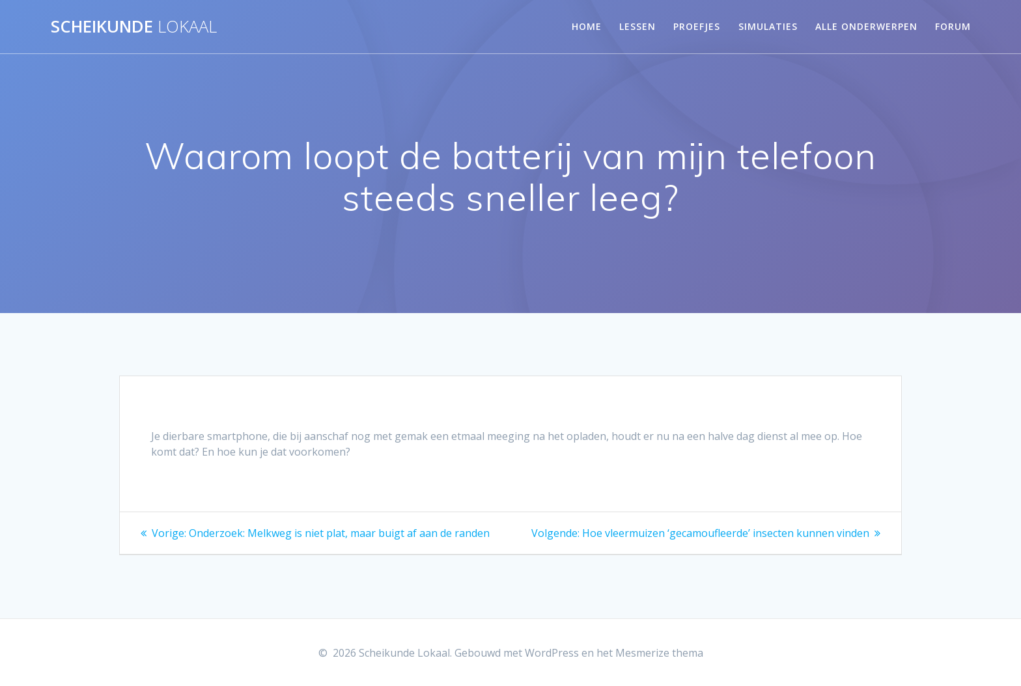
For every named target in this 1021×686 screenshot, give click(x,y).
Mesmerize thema (659, 653)
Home (587, 26)
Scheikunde (134, 26)
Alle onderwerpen (866, 26)
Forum (953, 26)
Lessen (637, 26)
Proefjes (696, 26)
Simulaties (768, 26)
